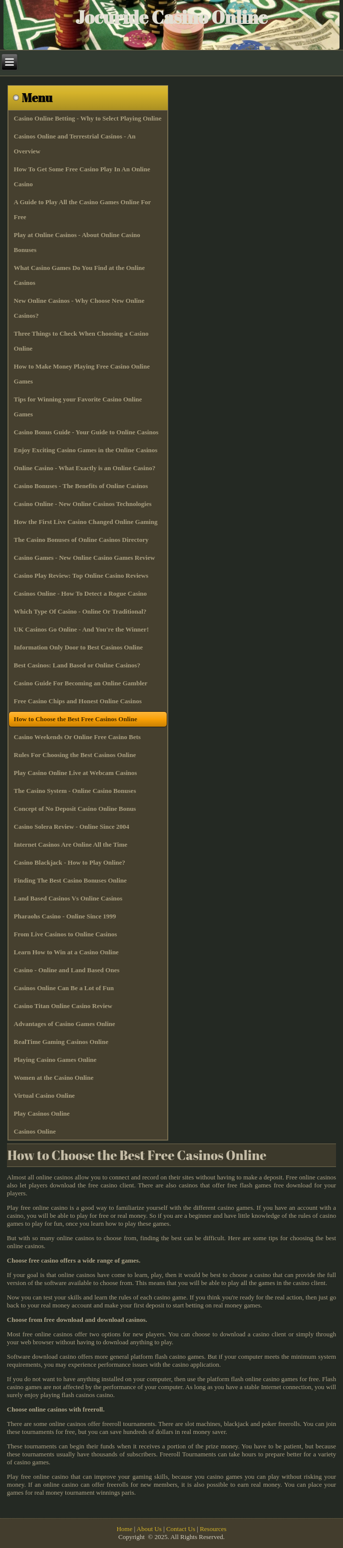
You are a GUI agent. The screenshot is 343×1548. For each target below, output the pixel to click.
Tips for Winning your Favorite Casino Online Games (78, 406)
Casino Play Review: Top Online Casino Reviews (81, 575)
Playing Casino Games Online (55, 1059)
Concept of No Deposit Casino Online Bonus (75, 808)
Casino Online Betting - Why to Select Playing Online (88, 118)
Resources (213, 1529)
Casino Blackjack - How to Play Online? (69, 862)
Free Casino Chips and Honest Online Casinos (78, 701)
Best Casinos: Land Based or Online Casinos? (77, 665)
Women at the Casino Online (54, 1077)
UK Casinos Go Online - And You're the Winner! (81, 629)
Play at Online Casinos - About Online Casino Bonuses (77, 242)
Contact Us (180, 1529)
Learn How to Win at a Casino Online (66, 952)
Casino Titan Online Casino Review (63, 1006)
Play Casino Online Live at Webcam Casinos (75, 772)
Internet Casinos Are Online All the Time (71, 844)
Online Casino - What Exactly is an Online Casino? (85, 468)
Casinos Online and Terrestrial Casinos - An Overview (75, 143)
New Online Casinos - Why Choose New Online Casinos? (79, 308)
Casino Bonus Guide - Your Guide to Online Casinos (86, 432)
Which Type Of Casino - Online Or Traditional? (80, 611)
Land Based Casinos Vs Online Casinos (68, 898)
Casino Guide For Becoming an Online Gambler (81, 683)
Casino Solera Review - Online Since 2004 (71, 826)
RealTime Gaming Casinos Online (61, 1041)
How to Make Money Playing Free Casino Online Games (82, 374)
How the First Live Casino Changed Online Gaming (86, 521)
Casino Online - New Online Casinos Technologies (83, 504)
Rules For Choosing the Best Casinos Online (75, 755)
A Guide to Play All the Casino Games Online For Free (82, 209)
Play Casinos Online (42, 1113)
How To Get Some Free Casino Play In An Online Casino (82, 176)
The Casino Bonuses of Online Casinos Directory (81, 539)
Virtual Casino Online (44, 1095)
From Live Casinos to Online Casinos (65, 934)
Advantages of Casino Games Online (64, 1024)
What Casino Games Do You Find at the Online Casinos (79, 275)
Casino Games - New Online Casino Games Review (84, 557)
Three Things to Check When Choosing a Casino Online (81, 341)
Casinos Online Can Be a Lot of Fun (64, 988)
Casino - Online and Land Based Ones (67, 970)
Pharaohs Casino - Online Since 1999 (65, 916)
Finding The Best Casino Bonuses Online (70, 880)
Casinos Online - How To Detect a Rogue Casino (80, 593)
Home (124, 1529)
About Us (149, 1529)
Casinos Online (35, 1131)
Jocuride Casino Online (171, 17)
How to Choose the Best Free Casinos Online (75, 719)
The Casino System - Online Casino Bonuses (75, 790)
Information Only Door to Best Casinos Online (78, 647)
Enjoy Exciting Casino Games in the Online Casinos (86, 450)
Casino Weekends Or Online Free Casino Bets (77, 737)
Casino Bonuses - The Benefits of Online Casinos (81, 486)
